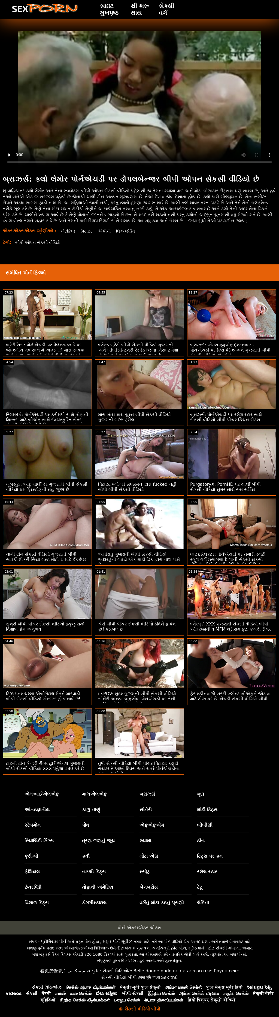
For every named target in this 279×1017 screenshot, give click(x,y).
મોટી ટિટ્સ (207, 809)
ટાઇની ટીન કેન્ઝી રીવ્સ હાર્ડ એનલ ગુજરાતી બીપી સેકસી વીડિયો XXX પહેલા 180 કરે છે (45, 766)
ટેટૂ (199, 887)
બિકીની (106, 231)
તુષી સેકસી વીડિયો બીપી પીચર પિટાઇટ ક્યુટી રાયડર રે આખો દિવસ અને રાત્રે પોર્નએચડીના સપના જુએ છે (139, 768)
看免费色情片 (53, 970)
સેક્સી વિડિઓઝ (117, 970)
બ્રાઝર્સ (147, 794)
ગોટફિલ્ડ (68, 231)
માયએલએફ (94, 794)
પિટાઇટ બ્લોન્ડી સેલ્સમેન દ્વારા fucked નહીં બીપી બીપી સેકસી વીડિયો (137, 487)
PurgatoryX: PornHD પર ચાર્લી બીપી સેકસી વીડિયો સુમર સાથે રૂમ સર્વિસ (225, 487)
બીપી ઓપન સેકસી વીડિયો (39, 242)
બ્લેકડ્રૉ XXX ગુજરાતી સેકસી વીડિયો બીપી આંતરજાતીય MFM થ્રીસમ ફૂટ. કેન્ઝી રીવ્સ (230, 626)
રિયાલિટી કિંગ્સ (39, 840)
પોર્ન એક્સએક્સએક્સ (139, 927)
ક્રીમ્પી (31, 856)
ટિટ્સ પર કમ (210, 856)
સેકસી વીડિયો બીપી (119, 977)
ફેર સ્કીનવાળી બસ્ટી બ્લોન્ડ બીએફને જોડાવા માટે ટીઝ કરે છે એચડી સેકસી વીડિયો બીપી (230, 696)
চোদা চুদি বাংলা (149, 977)
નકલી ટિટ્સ (94, 871)
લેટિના (203, 902)
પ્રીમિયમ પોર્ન (53, 941)
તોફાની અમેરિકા (97, 887)
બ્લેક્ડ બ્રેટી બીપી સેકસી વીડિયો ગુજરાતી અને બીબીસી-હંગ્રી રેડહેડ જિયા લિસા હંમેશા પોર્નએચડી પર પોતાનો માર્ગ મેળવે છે (138, 350)
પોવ (85, 825)
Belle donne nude (153, 970)
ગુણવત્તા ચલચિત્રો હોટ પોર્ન (161, 948)
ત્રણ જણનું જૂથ (98, 840)
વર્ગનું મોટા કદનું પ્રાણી (162, 902)
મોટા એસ (149, 856)
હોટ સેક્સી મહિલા (223, 948)
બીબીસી (205, 825)
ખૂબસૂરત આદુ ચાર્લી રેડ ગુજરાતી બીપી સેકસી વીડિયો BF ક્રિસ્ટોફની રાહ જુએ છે (46, 487)
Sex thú (169, 977)
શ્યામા (145, 840)
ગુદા (200, 794)
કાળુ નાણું (91, 809)
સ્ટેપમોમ (33, 825)
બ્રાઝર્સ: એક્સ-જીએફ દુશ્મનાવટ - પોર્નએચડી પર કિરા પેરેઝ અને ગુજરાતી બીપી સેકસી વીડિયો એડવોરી (230, 350)
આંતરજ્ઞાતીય (37, 809)
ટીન (201, 840)
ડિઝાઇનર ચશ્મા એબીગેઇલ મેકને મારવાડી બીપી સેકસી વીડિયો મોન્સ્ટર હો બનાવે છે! (43, 696)
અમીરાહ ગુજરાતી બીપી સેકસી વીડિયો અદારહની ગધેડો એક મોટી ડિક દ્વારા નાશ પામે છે (139, 559)
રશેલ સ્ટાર (207, 871)
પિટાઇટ (88, 231)
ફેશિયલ (32, 871)
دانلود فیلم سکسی (84, 970)
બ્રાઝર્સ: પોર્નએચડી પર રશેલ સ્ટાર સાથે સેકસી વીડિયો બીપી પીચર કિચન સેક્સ (226, 417)
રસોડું (144, 871)
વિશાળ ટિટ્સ (37, 902)
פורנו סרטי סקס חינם (193, 970)
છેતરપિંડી (33, 887)
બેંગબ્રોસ (149, 887)
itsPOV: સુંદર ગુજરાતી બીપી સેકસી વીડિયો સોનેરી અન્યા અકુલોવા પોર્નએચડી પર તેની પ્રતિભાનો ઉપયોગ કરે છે (137, 699)
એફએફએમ (152, 825)
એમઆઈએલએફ (42, 794)
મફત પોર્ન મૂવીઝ (117, 941)
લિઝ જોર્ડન (129, 231)
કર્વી (86, 856)
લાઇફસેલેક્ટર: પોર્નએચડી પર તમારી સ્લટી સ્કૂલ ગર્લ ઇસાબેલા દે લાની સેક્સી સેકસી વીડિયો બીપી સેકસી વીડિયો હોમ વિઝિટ (228, 559)
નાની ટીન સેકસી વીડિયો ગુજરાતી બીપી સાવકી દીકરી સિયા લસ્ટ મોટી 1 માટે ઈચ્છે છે (46, 557)
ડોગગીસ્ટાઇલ (94, 902)
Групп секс (226, 970)
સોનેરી (146, 809)
